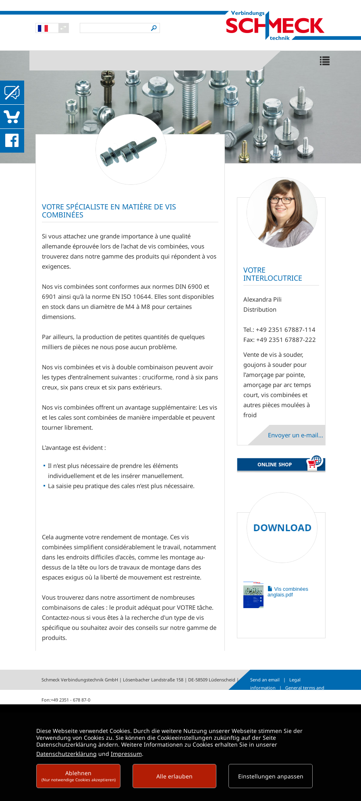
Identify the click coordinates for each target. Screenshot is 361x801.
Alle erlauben (174, 776)
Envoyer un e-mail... (295, 435)
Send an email (265, 680)
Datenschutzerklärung (66, 754)
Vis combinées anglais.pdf (288, 592)
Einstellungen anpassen (270, 776)
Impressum (126, 754)
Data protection (298, 695)
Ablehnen (78, 775)
